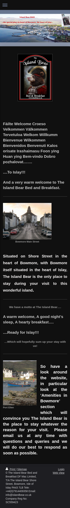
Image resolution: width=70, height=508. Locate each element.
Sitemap (22, 469)
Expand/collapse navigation (35, 5)
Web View (58, 472)
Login (61, 469)
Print (11, 469)
